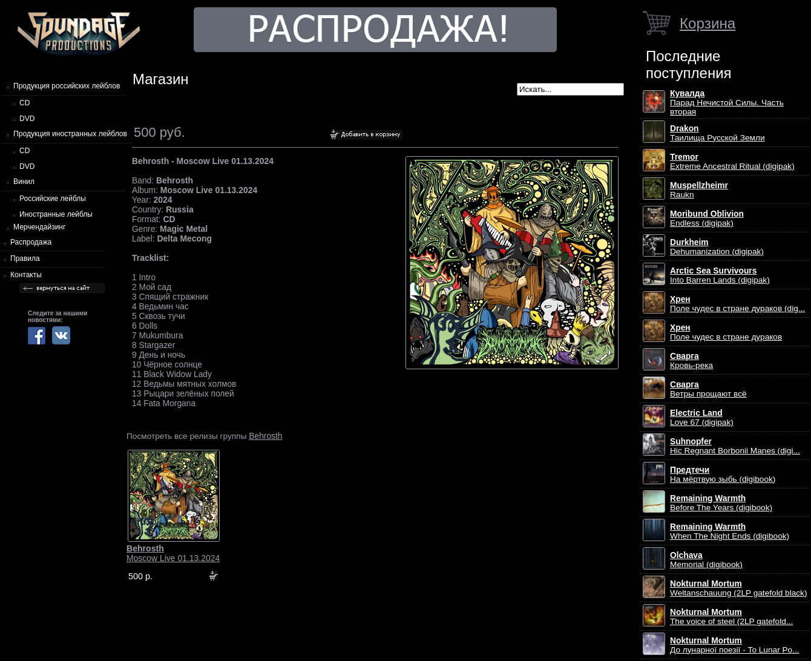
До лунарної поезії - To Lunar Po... (735, 645)
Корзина (707, 23)
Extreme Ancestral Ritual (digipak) (732, 162)
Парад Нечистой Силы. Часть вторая (727, 102)
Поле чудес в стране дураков (726, 332)
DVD (26, 118)
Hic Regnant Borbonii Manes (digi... (735, 446)
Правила (25, 258)
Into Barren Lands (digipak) (720, 275)
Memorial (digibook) (706, 560)
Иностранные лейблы (56, 214)
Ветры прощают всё (708, 389)
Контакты (26, 275)
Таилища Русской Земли (717, 133)
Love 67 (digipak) (702, 418)
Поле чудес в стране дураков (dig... (737, 304)
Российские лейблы (52, 198)
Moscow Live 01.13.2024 (173, 553)
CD (24, 103)
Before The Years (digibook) (721, 503)
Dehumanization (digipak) (717, 247)
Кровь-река (691, 361)
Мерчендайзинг (39, 227)
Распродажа (30, 242)
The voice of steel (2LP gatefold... (731, 617)
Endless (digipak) (707, 218)
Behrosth (265, 436)
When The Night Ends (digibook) (729, 531)
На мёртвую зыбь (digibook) (722, 474)
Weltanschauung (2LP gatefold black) (738, 588)
